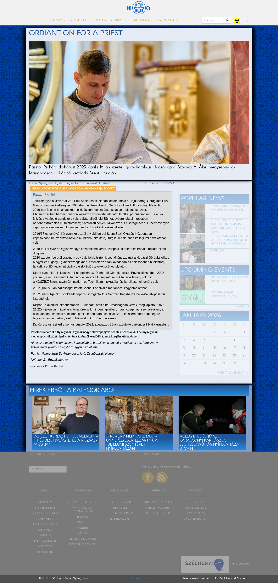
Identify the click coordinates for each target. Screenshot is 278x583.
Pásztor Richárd (44, 194)
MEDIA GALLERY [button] (110, 20)
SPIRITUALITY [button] (141, 20)
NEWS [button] (59, 20)
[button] (247, 20)
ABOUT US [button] (80, 20)
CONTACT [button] (167, 20)
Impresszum (139, 578)
